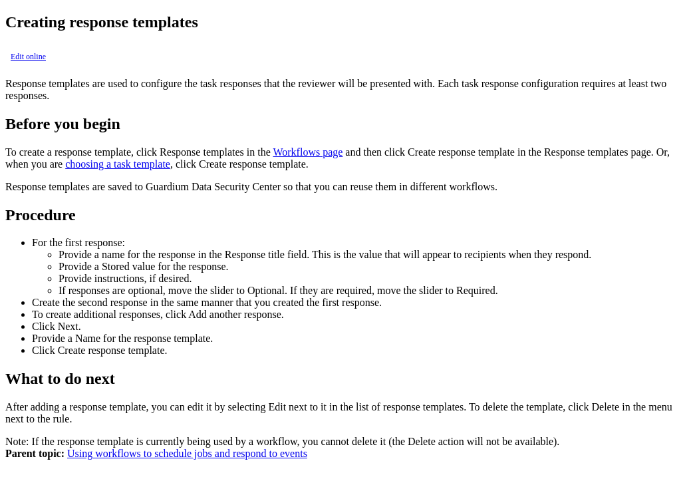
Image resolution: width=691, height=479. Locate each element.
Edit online (28, 56)
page (308, 152)
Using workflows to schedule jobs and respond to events (187, 453)
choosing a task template (117, 164)
